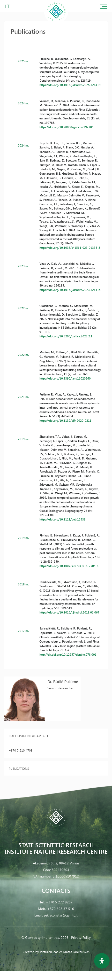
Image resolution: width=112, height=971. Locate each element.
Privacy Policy (81, 937)
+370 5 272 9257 (59, 902)
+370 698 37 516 (60, 908)
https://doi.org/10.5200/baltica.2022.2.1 (65, 336)
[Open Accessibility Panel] (102, 961)
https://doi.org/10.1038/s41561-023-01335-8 (69, 247)
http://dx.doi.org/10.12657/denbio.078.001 (68, 654)
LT (7, 6)
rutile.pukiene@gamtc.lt (28, 736)
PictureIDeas (49, 951)
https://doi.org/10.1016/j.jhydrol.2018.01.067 (69, 612)
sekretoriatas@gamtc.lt (61, 915)
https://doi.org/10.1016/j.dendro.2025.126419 (70, 85)
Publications (19, 768)
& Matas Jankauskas (74, 951)
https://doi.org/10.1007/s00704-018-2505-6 (68, 566)
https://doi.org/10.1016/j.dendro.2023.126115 (70, 290)
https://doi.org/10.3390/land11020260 (65, 378)
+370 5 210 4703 (20, 750)
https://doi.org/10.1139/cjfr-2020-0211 (65, 420)
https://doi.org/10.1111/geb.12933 (62, 519)
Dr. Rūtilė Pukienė (62, 681)
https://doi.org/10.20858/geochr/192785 (66, 127)
